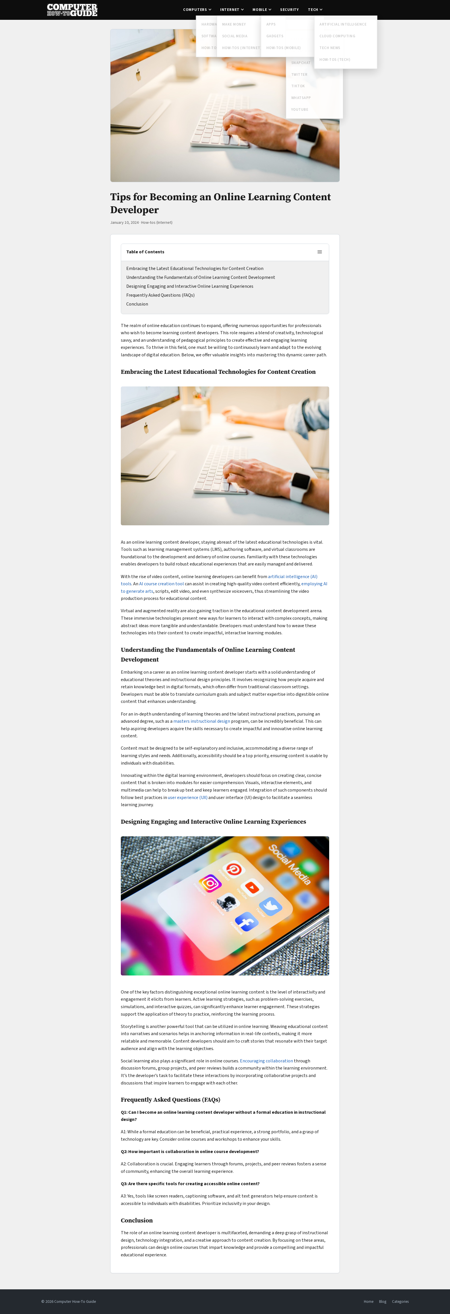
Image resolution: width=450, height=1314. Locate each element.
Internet (230, 9)
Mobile (260, 9)
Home (368, 1301)
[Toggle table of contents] (320, 252)
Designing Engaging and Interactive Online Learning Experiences (189, 286)
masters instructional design (201, 721)
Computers (195, 9)
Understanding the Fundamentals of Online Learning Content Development (200, 277)
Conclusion (137, 304)
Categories (400, 1301)
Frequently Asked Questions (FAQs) (160, 295)
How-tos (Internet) (156, 223)
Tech (313, 9)
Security (289, 9)
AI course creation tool (161, 584)
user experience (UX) (187, 797)
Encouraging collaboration (267, 1061)
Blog (382, 1301)
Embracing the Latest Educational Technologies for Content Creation (194, 268)
